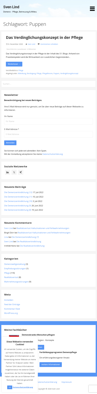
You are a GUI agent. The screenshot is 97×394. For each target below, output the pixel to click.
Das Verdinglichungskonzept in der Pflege (44, 37)
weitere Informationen (50, 364)
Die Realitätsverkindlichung (29, 241)
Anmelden (8, 300)
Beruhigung (31, 73)
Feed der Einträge (12, 304)
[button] (93, 6)
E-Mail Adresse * (11, 129)
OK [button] (10, 387)
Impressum (66, 382)
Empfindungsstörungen (15, 268)
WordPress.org (11, 313)
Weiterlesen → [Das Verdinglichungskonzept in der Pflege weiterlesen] (14, 64)
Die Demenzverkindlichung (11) (18, 196)
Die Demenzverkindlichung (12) (18, 192)
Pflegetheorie (47, 73)
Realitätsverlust (11, 277)
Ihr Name (8, 116)
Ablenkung (22, 73)
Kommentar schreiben (49, 44)
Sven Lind (11, 7)
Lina (6, 237)
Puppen (56, 73)
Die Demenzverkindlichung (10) (18, 201)
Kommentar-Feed (12, 309)
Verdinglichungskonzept (69, 73)
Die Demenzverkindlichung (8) (17, 210)
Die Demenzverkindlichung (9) (17, 205)
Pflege (20, 70)
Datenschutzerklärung (52, 154)
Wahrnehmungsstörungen (16, 281)
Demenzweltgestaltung (14, 264)
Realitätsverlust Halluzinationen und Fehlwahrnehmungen (43, 228)
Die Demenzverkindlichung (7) (25, 237)
